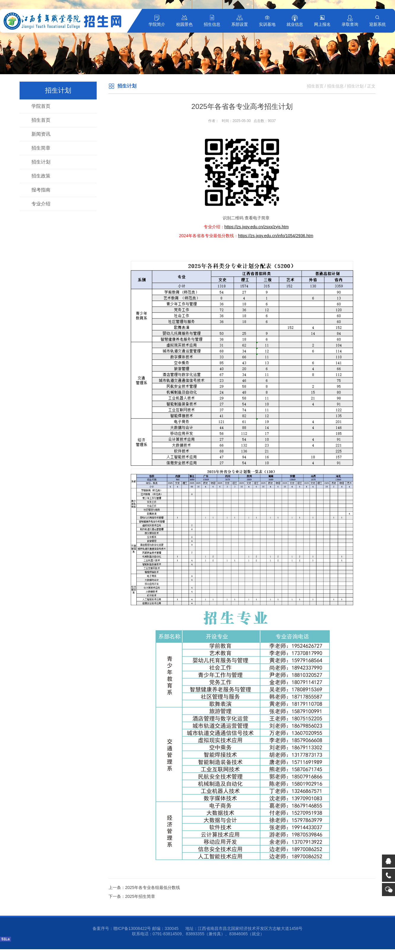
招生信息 (212, 24)
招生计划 (40, 161)
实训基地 (267, 24)
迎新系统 (377, 24)
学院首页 (40, 106)
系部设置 (239, 24)
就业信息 (294, 24)
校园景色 (184, 24)
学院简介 (157, 24)
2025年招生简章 (140, 896)
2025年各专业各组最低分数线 (152, 887)
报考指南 (40, 189)
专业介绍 (40, 203)
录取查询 (350, 24)
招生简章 (40, 147)
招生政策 (40, 175)
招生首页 (40, 120)
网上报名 (322, 24)
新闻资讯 (40, 134)
